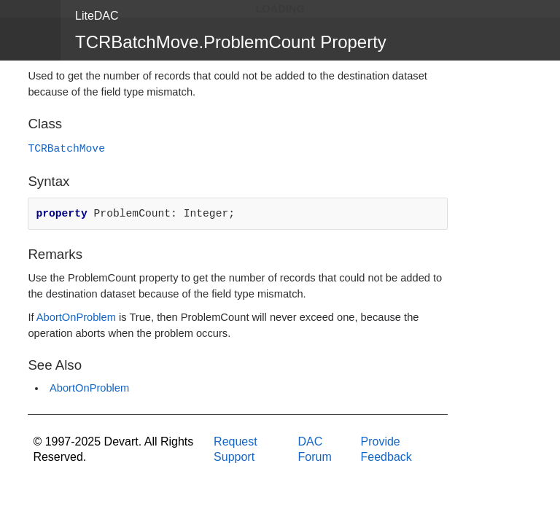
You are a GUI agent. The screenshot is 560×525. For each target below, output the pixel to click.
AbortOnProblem (76, 317)
